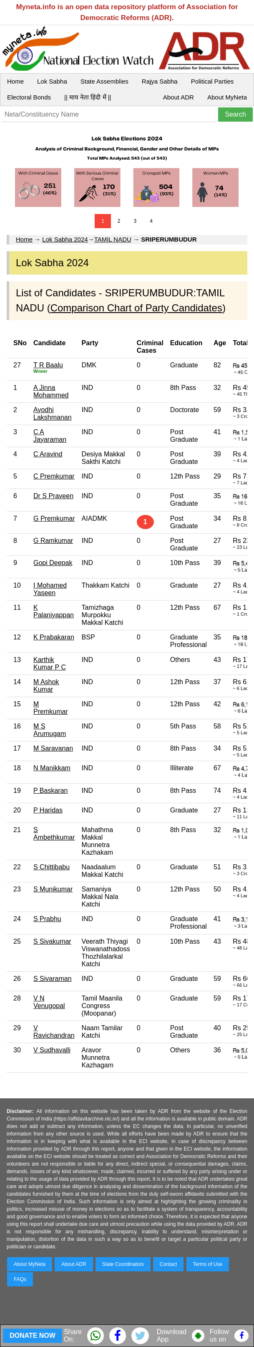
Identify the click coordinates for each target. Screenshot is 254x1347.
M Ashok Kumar (46, 685)
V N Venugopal (49, 1002)
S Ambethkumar (54, 833)
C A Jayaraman (49, 435)
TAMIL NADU (112, 239)
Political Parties (212, 81)
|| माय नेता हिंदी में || (87, 97)
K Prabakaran (53, 637)
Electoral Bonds (29, 97)
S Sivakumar (52, 941)
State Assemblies (104, 81)
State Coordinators (123, 1264)
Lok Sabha (52, 81)
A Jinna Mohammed (50, 391)
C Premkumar (54, 476)
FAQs (20, 1279)
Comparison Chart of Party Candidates (136, 307)
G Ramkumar (53, 540)
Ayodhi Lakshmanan (52, 413)
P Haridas (48, 810)
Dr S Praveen (53, 495)
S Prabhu (47, 918)
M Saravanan (53, 748)
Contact (168, 1264)
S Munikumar (53, 889)
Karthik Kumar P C (49, 663)
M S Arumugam (49, 730)
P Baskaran (50, 790)
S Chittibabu (51, 867)
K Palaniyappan (53, 611)
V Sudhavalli (51, 1050)
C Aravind (47, 454)
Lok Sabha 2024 (65, 239)
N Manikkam (51, 768)
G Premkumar (54, 518)
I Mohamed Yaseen (50, 589)
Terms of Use (208, 1264)
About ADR (178, 97)
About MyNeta (227, 97)
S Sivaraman (52, 978)
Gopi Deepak (52, 562)
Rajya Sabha (160, 81)
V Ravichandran (54, 1031)
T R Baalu (48, 365)
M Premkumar (50, 707)
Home (15, 81)
